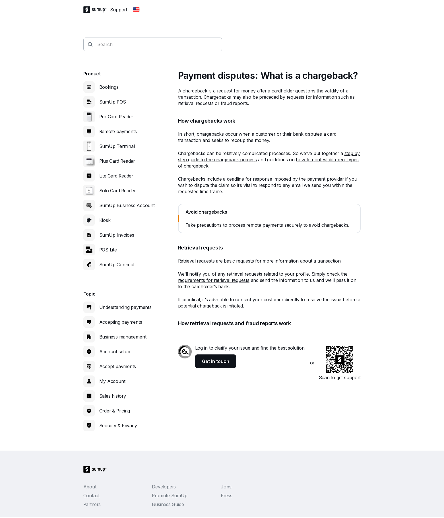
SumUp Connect (117, 264)
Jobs (226, 487)
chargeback (209, 306)
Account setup (114, 351)
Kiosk (105, 220)
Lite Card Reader (116, 176)
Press (226, 495)
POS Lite (108, 250)
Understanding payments (125, 307)
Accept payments (117, 366)
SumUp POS (112, 102)
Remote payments (118, 131)
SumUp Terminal (117, 146)
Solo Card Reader (117, 190)
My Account (112, 381)
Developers (164, 487)
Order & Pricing (114, 411)
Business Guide (168, 504)
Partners (92, 504)
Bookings (109, 87)
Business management (122, 337)
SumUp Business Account (127, 205)
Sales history (112, 396)
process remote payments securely (265, 225)
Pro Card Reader (116, 116)
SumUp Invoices (116, 235)
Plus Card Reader (117, 161)
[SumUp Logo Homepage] (96, 9)
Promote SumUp (169, 495)
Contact (91, 495)
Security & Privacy (118, 425)
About (89, 487)
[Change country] (136, 9)
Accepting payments (120, 322)
